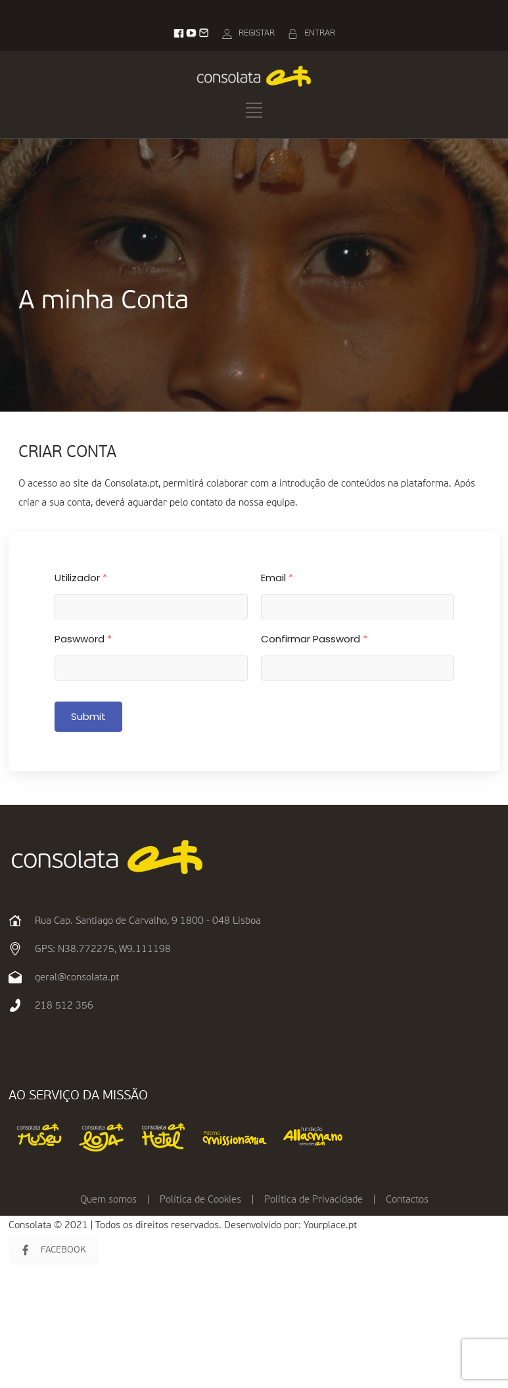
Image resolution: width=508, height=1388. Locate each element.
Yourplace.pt (330, 1225)
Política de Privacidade (313, 1200)
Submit (88, 716)
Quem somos (108, 1200)
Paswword (83, 639)
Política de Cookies (200, 1200)
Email (277, 577)
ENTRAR (319, 33)
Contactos (407, 1200)
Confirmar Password (314, 639)
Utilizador (81, 577)
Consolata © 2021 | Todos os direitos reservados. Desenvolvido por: (156, 1225)
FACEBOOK (54, 1250)
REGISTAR (257, 33)
